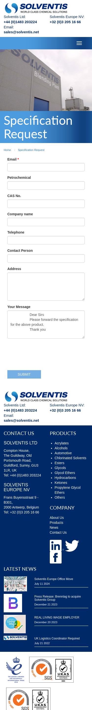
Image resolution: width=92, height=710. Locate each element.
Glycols (60, 468)
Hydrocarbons (65, 478)
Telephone (15, 232)
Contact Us (58, 532)
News (54, 527)
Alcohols (61, 448)
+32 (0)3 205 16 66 (65, 22)
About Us (57, 518)
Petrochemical (19, 178)
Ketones (61, 483)
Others (60, 497)
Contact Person (20, 251)
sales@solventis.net (21, 32)
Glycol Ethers (65, 473)
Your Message (18, 307)
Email (12, 159)
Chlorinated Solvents (70, 458)
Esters (60, 463)
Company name (20, 214)
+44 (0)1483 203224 (20, 22)
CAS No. (14, 196)
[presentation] (44, 352)
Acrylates (62, 443)
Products (56, 523)
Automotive (63, 453)
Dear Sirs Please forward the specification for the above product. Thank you (46, 324)
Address (14, 269)
